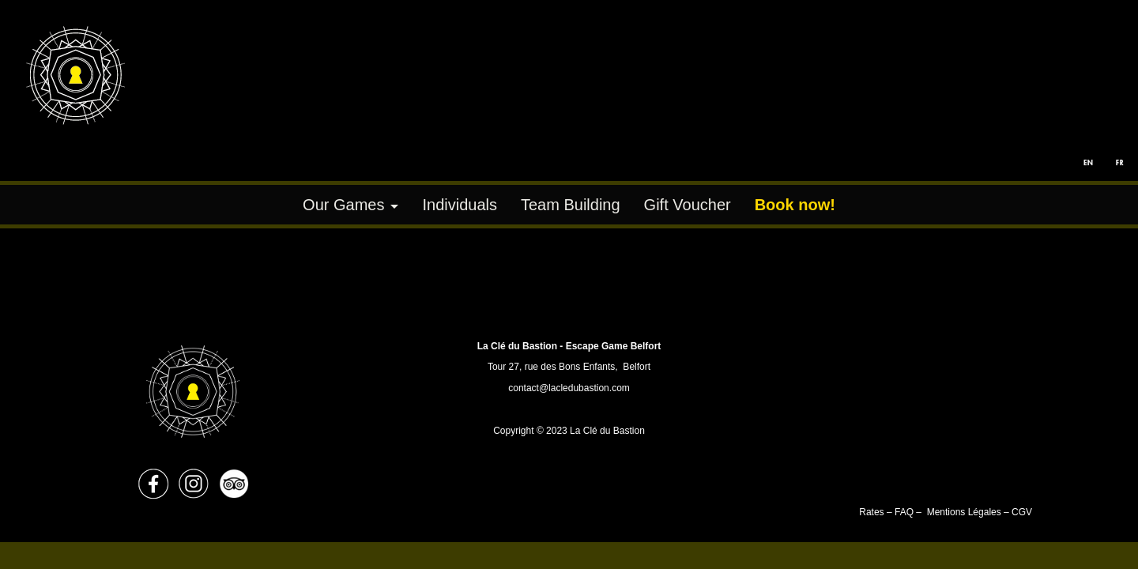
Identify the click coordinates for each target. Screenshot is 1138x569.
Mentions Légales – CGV (979, 512)
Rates (873, 512)
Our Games (343, 204)
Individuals (459, 204)
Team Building (570, 204)
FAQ (904, 512)
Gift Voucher (687, 204)
